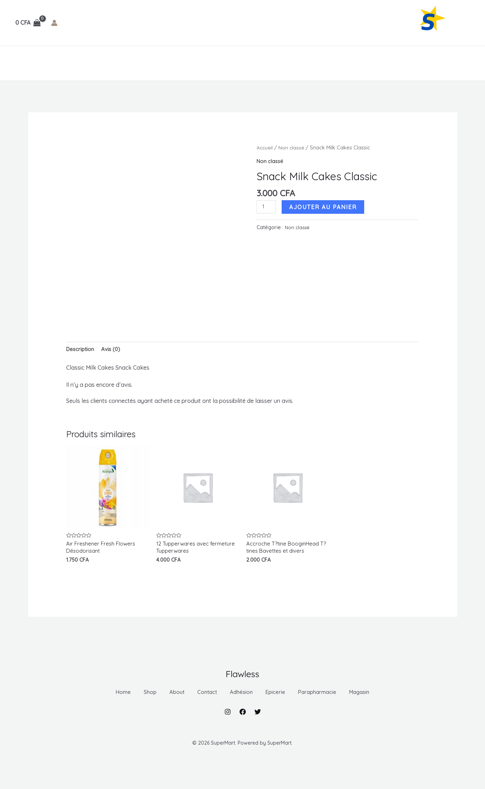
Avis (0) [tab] (113, 349)
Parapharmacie (235, 63)
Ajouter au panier (324, 206)
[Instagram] (227, 727)
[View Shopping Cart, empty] (28, 23)
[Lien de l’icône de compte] (54, 23)
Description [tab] (81, 349)
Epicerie (187, 63)
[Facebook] (242, 727)
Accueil (265, 147)
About (74, 63)
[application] (158, 63)
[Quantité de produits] (267, 207)
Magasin (286, 63)
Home (21, 63)
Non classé (292, 147)
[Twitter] (257, 727)
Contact (106, 63)
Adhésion (145, 63)
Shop (47, 63)
